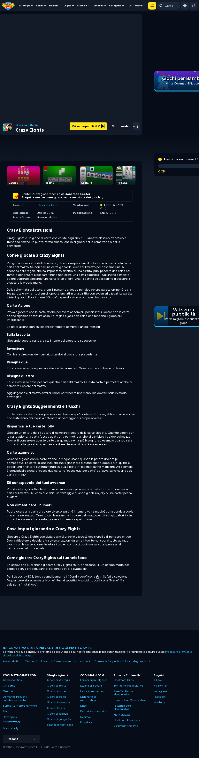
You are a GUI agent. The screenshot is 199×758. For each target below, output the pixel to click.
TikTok (158, 680)
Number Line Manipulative (130, 700)
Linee (83, 705)
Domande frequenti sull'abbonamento (15, 698)
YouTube (159, 702)
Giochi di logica (56, 696)
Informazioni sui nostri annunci (70, 661)
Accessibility (11, 728)
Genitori (8, 691)
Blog (6, 711)
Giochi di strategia (58, 680)
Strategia (24, 5)
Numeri (53, 5)
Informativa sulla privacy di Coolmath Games (47, 648)
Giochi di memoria (58, 702)
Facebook (160, 696)
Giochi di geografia (59, 719)
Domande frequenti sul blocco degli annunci (122, 661)
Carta (34, 125)
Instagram (160, 691)
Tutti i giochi (134, 5)
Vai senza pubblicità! (88, 126)
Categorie (115, 5)
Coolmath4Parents (126, 725)
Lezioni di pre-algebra (93, 680)
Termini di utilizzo (36, 661)
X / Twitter (160, 685)
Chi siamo (9, 685)
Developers (10, 717)
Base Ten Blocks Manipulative (123, 693)
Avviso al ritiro (11, 661)
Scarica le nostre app (60, 724)
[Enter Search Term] (168, 6)
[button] (152, 6)
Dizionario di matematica (88, 698)
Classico (82, 5)
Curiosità (98, 5)
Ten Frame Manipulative (128, 685)
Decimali (85, 717)
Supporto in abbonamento (20, 705)
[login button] (193, 6)
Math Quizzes (122, 714)
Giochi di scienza (57, 713)
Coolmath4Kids (124, 680)
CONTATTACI (11, 722)
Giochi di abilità (56, 685)
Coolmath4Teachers (127, 720)
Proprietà (86, 722)
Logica (67, 5)
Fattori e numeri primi (93, 711)
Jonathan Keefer (77, 194)
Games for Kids (12, 680)
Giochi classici (56, 708)
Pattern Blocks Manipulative (123, 707)
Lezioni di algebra (91, 685)
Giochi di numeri (57, 691)
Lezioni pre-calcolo (92, 691)
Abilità (39, 5)
